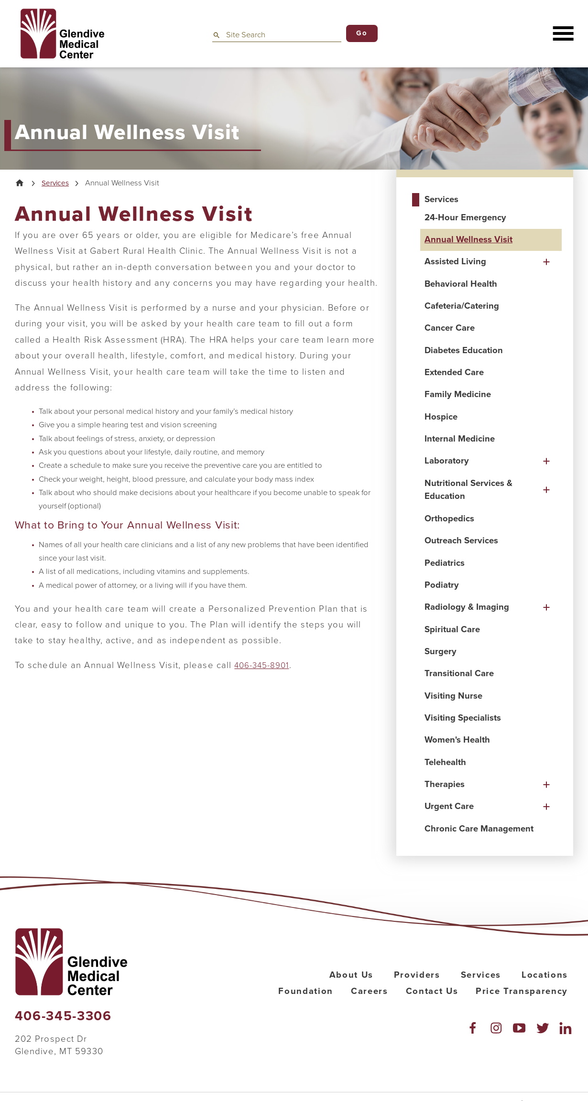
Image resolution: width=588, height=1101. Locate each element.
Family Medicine (458, 394)
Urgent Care (449, 806)
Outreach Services (461, 540)
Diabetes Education (464, 350)
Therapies (445, 784)
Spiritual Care (452, 629)
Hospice (441, 416)
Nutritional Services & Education (468, 490)
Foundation (305, 991)
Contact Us (432, 991)
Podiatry (442, 585)
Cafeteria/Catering (462, 306)
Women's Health (457, 739)
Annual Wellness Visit (468, 239)
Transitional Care (459, 673)
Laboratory (447, 460)
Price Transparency (522, 991)
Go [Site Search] (361, 33)
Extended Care (454, 372)
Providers (417, 975)
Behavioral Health (461, 284)
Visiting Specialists (463, 717)
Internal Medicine (460, 438)
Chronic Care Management (479, 828)
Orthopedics (449, 518)
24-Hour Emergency (465, 217)
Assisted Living (455, 261)
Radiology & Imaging (467, 607)
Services (58, 184)
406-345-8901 (264, 666)
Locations (545, 975)
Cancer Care (450, 328)
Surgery (441, 651)
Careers (369, 991)
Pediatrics (445, 563)
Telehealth (445, 762)
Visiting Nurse (453, 696)
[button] (562, 34)
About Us (351, 975)
